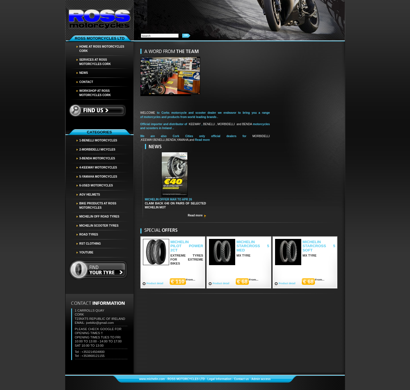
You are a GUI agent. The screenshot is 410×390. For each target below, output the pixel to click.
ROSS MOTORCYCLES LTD (186, 379)
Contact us (241, 379)
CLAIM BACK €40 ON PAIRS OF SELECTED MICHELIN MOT (175, 203)
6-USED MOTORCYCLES (96, 185)
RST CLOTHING (90, 243)
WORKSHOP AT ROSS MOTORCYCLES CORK (95, 93)
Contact (86, 82)
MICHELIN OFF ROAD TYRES (99, 216)
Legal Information (219, 379)
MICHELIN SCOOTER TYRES (99, 225)
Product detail (155, 283)
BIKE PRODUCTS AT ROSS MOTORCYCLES (97, 205)
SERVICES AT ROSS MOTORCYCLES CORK (95, 62)
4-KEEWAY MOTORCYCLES (98, 167)
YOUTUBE (86, 252)
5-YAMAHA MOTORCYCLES (98, 176)
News (83, 72)
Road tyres (88, 234)
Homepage (99, 18)
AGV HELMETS (89, 194)
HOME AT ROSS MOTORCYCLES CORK (101, 48)
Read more (195, 215)
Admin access (260, 379)
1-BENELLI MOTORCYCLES (98, 140)
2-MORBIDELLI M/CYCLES (97, 149)
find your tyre (98, 270)
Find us (97, 110)
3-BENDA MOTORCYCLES (97, 158)
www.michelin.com (152, 379)
